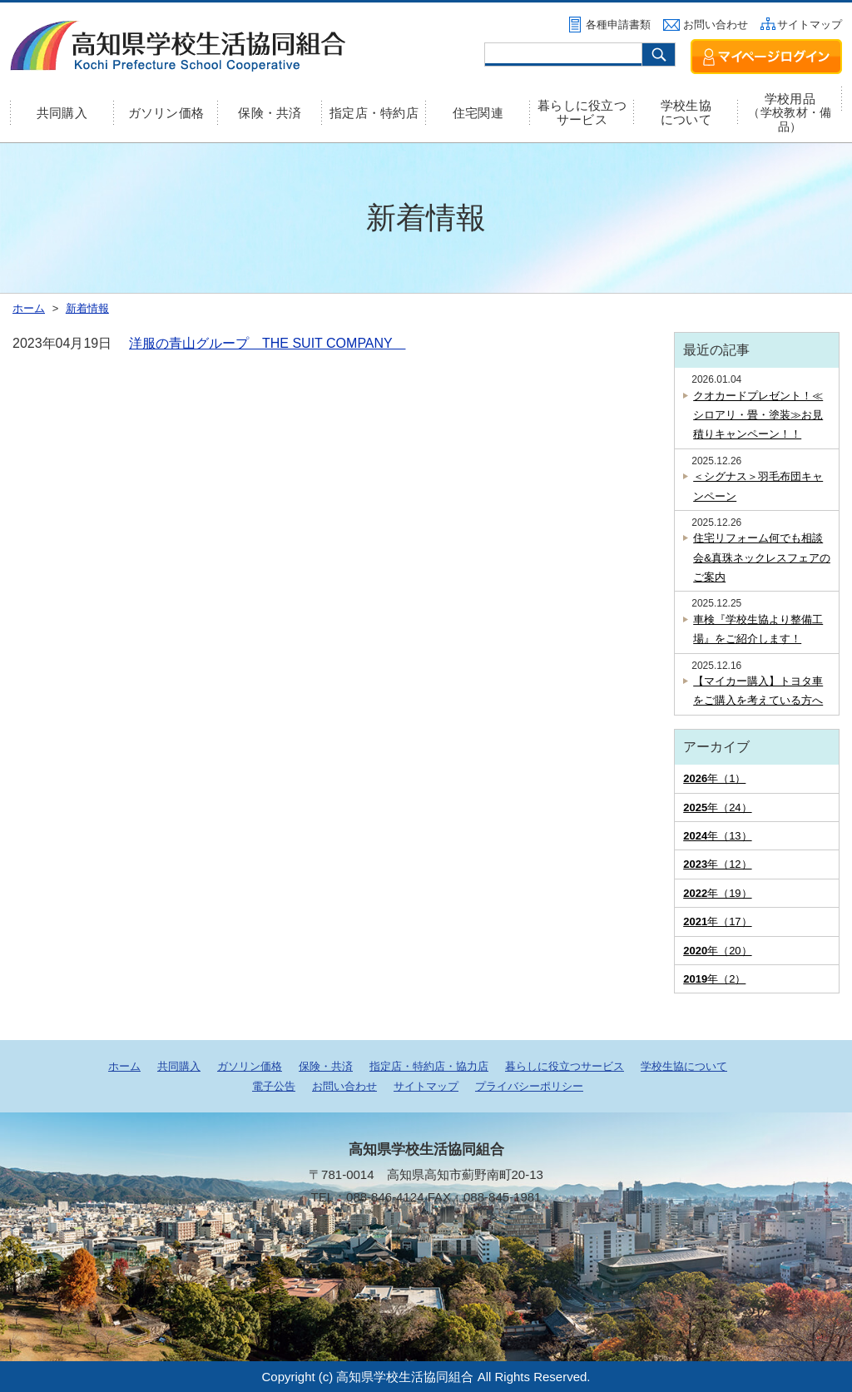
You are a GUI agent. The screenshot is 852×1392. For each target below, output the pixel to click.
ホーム (124, 1066)
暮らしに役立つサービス (582, 112)
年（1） (714, 778)
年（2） (714, 979)
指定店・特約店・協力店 (428, 1066)
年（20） (717, 950)
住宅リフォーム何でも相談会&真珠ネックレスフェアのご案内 (761, 557)
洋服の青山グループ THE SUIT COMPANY (267, 343)
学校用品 (789, 112)
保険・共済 (270, 113)
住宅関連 (478, 113)
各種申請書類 (618, 24)
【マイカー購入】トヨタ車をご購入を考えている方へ (758, 690)
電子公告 (273, 1086)
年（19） (717, 893)
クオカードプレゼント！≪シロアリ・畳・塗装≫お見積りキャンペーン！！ (758, 415)
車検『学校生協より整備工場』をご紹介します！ (758, 629)
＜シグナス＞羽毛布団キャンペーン (758, 486)
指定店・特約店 (374, 113)
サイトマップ (809, 24)
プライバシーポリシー (529, 1086)
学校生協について (686, 112)
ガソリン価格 (166, 113)
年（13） (717, 836)
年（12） (717, 864)
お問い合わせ (715, 24)
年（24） (717, 807)
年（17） (717, 921)
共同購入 (62, 113)
